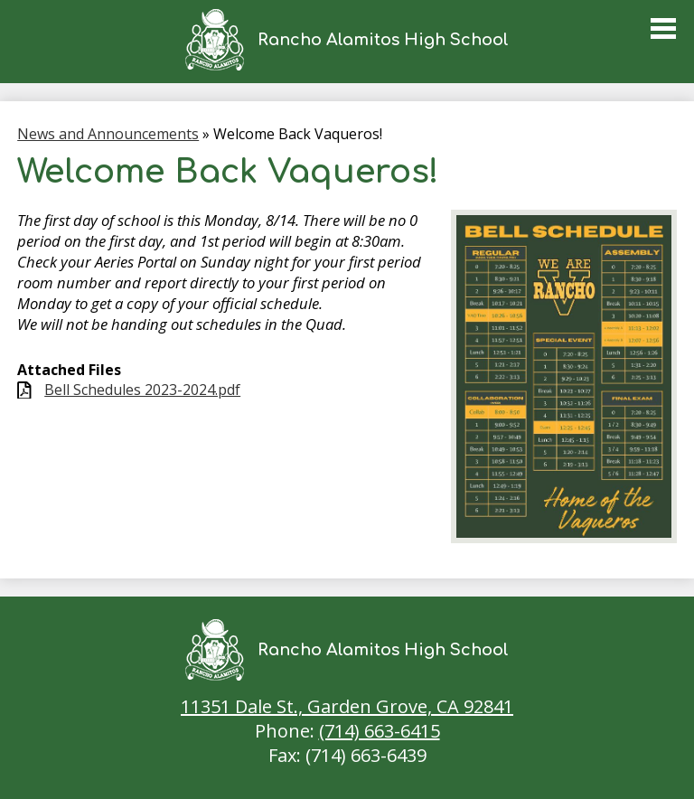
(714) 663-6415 (379, 731)
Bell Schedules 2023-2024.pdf (142, 390)
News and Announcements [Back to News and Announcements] (108, 134)
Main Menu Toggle (663, 28)
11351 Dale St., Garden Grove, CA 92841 (347, 706)
